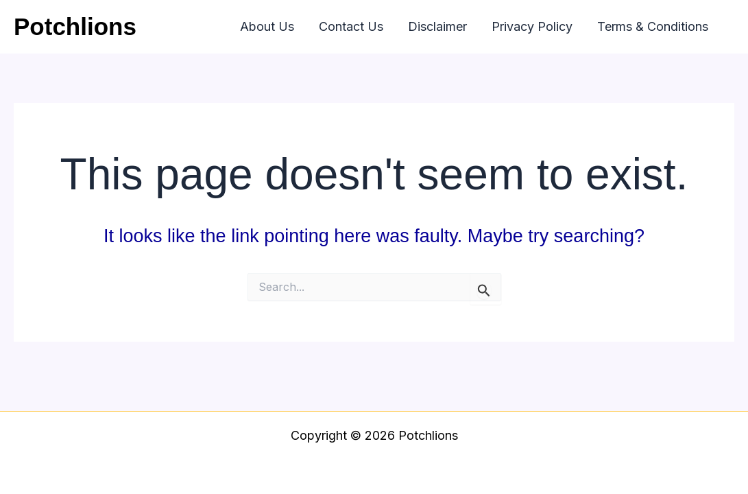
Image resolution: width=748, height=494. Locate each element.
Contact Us (351, 26)
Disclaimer (437, 26)
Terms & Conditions (652, 26)
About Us (267, 26)
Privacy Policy (532, 26)
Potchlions (75, 26)
